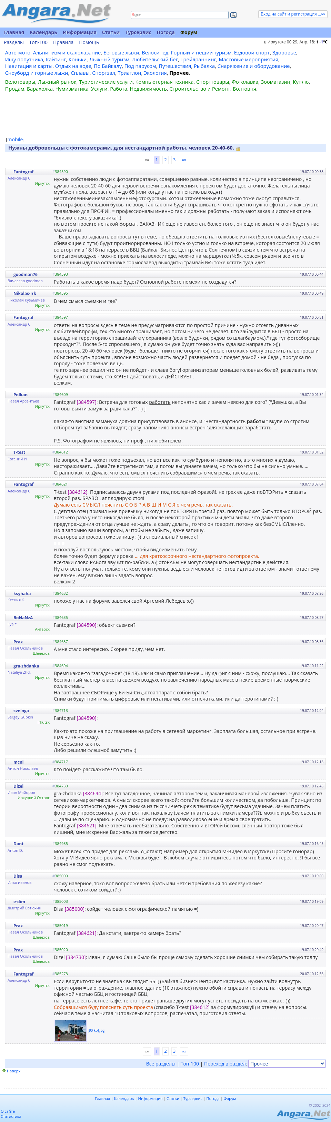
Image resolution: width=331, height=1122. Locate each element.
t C (322, 42)
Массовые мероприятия (248, 59)
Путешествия (175, 65)
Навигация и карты (29, 65)
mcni (18, 762)
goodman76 (25, 274)
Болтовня (244, 88)
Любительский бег (155, 59)
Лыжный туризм (109, 59)
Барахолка (40, 88)
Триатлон (129, 72)
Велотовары (20, 81)
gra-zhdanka (26, 666)
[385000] (74, 909)
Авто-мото (17, 52)
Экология (155, 72)
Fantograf (23, 172)
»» (184, 159)
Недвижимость (148, 88)
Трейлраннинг (198, 59)
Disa (17, 876)
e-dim (19, 902)
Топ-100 (38, 42)
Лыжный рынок (57, 81)
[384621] (86, 825)
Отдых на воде (73, 65)
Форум (188, 32)
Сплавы (80, 72)
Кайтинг (56, 59)
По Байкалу (108, 65)
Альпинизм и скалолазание (67, 52)
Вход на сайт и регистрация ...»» (293, 14)
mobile (15, 139)
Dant (18, 844)
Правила (63, 42)
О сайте (8, 1111)
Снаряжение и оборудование (254, 65)
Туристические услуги (106, 81)
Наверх (13, 1070)
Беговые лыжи (121, 52)
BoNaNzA (23, 618)
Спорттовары (212, 81)
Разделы (14, 42)
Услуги (99, 88)
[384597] (86, 402)
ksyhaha (22, 593)
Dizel (18, 786)
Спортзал (103, 72)
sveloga (21, 711)
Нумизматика (71, 88)
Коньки (78, 59)
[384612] (77, 492)
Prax (18, 642)
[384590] (86, 625)
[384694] (92, 793)
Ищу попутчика (24, 59)
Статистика (11, 1116)
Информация (80, 32)
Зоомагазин (275, 81)
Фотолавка (245, 81)
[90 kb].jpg (96, 1030)
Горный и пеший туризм (201, 52)
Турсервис (138, 32)
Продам (14, 88)
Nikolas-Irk (24, 293)
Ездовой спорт (252, 52)
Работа (118, 88)
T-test (19, 452)
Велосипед (155, 52)
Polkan (20, 395)
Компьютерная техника (165, 81)
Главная (13, 32)
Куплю (301, 81)
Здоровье (284, 52)
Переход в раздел (225, 1063)
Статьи (111, 32)
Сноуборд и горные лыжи (36, 72)
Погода (166, 32)
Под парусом (140, 65)
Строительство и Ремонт (199, 88)
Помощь (89, 42)
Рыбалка (204, 65)
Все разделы (160, 1063)
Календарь (43, 32)
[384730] (76, 957)
